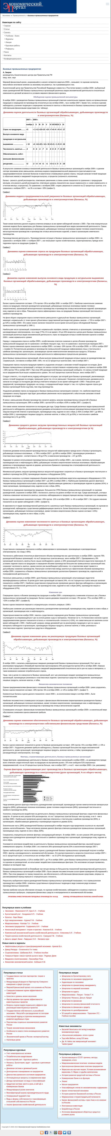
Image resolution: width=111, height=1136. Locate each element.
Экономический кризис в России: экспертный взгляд (27, 1037)
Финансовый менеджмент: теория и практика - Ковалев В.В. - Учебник (33, 930)
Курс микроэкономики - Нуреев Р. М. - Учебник (23, 920)
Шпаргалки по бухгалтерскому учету (76, 976)
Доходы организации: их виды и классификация (26, 1081)
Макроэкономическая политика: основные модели (82, 1063)
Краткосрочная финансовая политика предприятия (82, 1066)
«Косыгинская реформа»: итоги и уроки (78, 1035)
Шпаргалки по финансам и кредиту (76, 1007)
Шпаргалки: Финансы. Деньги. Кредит (77, 998)
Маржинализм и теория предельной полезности (81, 1097)
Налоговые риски (13, 1040)
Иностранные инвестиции (72, 1106)
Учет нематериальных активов (19, 1053)
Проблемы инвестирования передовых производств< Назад (33, 896)
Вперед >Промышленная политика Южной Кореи (83, 896)
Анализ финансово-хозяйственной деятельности (26, 1105)
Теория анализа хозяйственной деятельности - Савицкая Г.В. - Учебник (34, 936)
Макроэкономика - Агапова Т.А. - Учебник (21, 923)
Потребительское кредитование (19, 1056)
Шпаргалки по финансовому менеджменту (79, 985)
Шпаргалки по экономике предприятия (77, 979)
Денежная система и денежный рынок (22, 1068)
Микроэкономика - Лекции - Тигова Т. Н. (78, 995)
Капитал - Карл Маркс (14, 917)
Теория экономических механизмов (21, 1028)
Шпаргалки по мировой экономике (75, 988)
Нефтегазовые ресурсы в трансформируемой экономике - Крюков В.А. (33, 946)
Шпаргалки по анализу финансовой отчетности (81, 1004)
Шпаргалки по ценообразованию (75, 1010)
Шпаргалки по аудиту (70, 992)
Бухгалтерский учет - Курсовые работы (22, 1060)
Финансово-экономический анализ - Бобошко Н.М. (25, 962)
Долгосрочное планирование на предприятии (25, 1071)
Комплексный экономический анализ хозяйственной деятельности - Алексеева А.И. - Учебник (43, 933)
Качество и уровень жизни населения (22, 996)
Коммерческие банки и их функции (76, 1078)
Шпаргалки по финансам (72, 1001)
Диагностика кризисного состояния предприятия (26, 1075)
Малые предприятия (70, 1084)
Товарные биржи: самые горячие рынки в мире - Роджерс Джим (30, 956)
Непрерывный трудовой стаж (18, 1096)
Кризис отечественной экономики (75, 1091)
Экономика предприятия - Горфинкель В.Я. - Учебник (26, 926)
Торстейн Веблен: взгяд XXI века (75, 1038)
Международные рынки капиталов (20, 1090)
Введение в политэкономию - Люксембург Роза (24, 959)
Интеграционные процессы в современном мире (26, 1078)
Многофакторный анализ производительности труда (28, 1093)
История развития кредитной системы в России (81, 1075)
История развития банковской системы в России (81, 1094)
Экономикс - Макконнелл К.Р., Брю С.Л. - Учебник (25, 911)
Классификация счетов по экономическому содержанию (84, 1088)
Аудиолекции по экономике (73, 982)
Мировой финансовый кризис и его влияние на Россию (29, 987)
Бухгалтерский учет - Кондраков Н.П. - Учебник (24, 914)
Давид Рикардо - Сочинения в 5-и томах (21, 949)
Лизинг (64, 1081)
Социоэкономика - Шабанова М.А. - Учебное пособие (26, 953)
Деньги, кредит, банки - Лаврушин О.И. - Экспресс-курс (27, 939)
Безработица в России (71, 1109)
